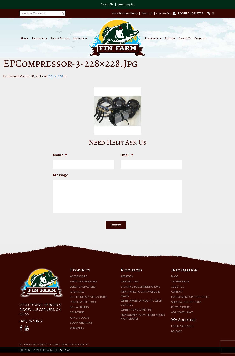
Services (80, 38)
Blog (174, 276)
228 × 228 (55, 76)
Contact (200, 38)
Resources (153, 38)
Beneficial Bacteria (83, 287)
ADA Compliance (182, 312)
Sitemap (65, 349)
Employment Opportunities (190, 297)
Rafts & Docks (80, 317)
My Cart (176, 331)
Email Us (106, 4)
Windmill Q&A (130, 281)
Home (24, 38)
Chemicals (77, 292)
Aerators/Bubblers (83, 281)
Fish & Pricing (60, 38)
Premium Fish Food (83, 302)
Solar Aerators (81, 322)
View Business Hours (125, 13)
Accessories (78, 276)
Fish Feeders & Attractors (88, 297)
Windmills (77, 328)
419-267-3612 (126, 4)
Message (60, 175)
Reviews (170, 38)
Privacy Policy (181, 307)
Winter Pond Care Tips (136, 309)
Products (39, 38)
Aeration (127, 276)
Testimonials (180, 281)
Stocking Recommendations (140, 287)
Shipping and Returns (186, 302)
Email (127, 155)
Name (60, 155)
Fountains (77, 312)
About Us (185, 38)
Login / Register (182, 326)
